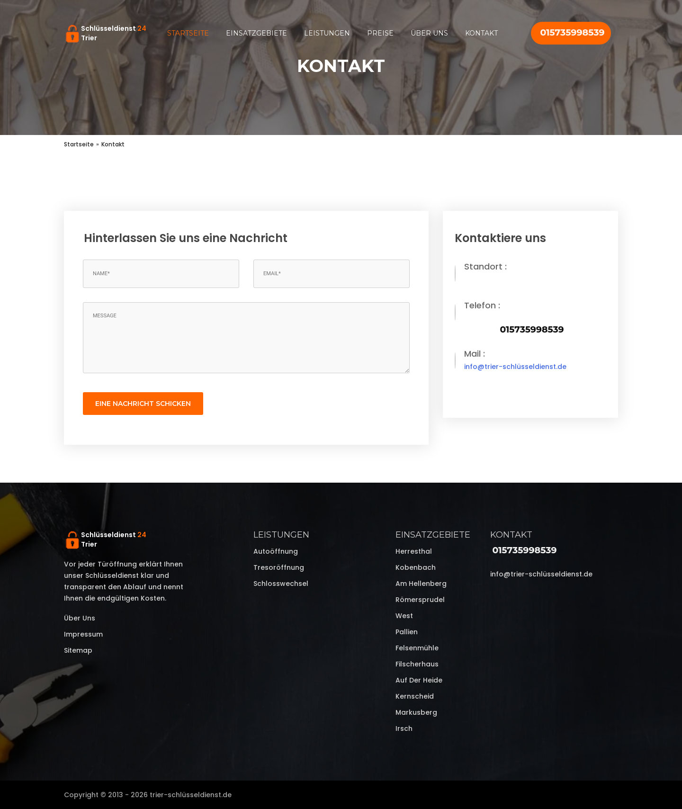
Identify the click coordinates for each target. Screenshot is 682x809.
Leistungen (327, 33)
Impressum (83, 634)
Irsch (404, 728)
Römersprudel (420, 599)
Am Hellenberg (421, 583)
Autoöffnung (275, 551)
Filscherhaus (417, 664)
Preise (380, 33)
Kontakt (481, 33)
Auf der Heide (418, 680)
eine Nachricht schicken (143, 403)
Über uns (429, 33)
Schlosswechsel (280, 583)
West (404, 615)
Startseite (188, 33)
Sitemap (78, 650)
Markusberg (416, 712)
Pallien (406, 632)
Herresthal (413, 551)
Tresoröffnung (278, 567)
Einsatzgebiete (256, 33)
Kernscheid (414, 696)
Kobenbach (415, 567)
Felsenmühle (417, 648)
